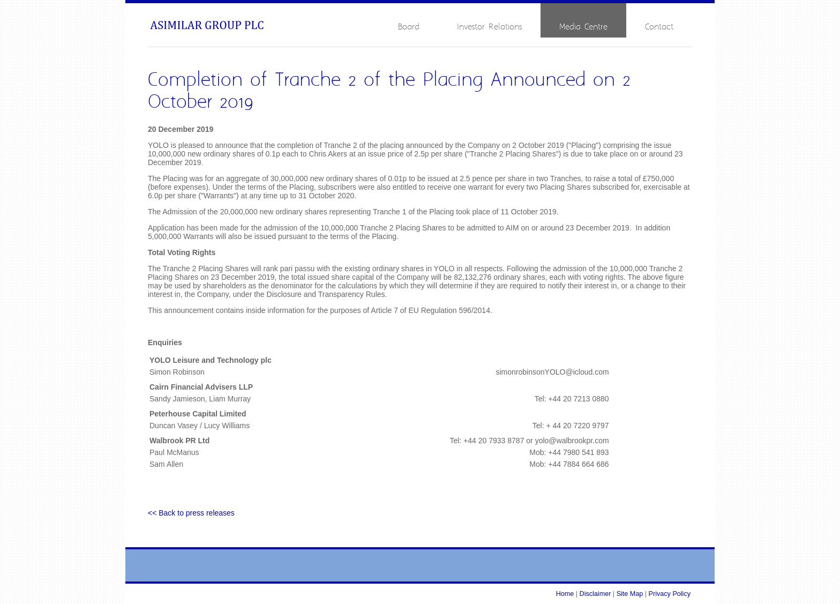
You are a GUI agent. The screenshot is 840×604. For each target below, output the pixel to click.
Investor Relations (489, 27)
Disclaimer (595, 594)
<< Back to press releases (191, 513)
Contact (659, 27)
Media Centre (583, 27)
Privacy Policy (670, 594)
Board (408, 27)
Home (565, 594)
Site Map (630, 594)
